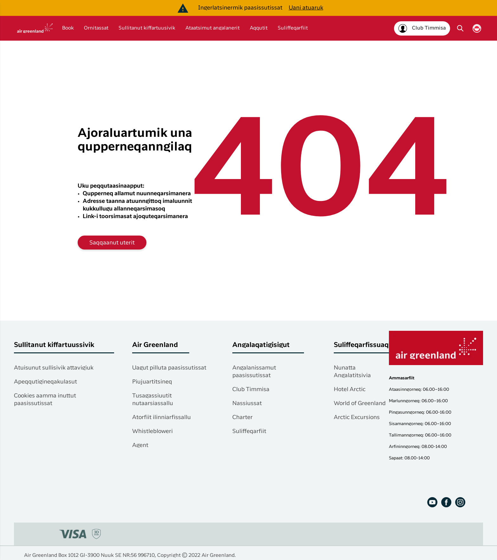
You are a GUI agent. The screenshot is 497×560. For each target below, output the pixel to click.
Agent (140, 445)
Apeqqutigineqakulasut (45, 381)
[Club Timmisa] (422, 28)
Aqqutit (259, 28)
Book (68, 28)
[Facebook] (446, 502)
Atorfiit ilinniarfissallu (161, 417)
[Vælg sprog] (477, 28)
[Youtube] (432, 502)
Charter (242, 417)
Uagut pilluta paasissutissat (169, 367)
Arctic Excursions (357, 417)
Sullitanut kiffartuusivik (147, 28)
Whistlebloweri (152, 431)
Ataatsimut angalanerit (212, 28)
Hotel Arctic (349, 389)
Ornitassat (96, 28)
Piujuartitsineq (152, 381)
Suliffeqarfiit (293, 28)
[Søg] (460, 28)
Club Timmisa (250, 389)
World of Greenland (360, 403)
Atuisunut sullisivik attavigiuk (54, 367)
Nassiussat (247, 403)
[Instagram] (460, 502)
